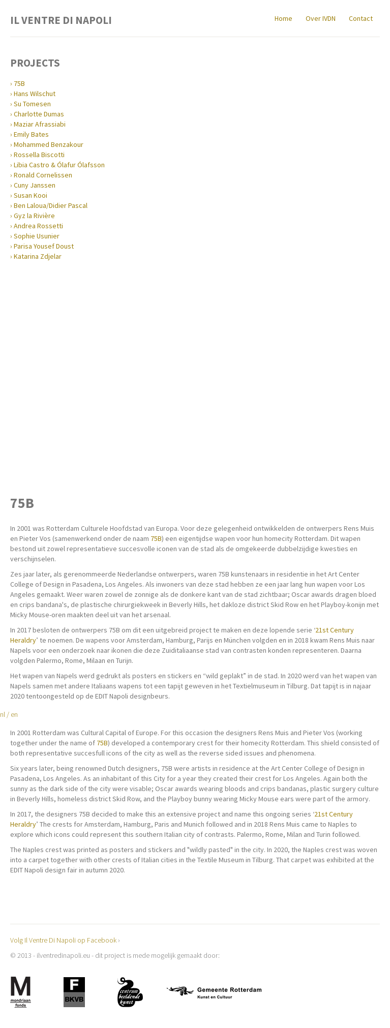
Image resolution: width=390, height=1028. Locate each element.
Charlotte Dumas (39, 113)
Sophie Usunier (36, 235)
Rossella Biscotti (39, 154)
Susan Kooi (30, 195)
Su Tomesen (32, 103)
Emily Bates (31, 134)
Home (283, 18)
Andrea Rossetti (38, 225)
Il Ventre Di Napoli (61, 19)
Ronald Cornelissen (43, 174)
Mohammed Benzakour (48, 144)
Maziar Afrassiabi (40, 124)
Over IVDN (321, 18)
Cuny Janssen (34, 185)
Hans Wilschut (34, 93)
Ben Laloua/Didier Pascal (50, 205)
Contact (361, 18)
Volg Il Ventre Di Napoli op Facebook (63, 940)
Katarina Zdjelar (38, 256)
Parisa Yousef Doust (44, 246)
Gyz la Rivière (34, 215)
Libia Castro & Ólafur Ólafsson (59, 164)
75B (19, 83)
